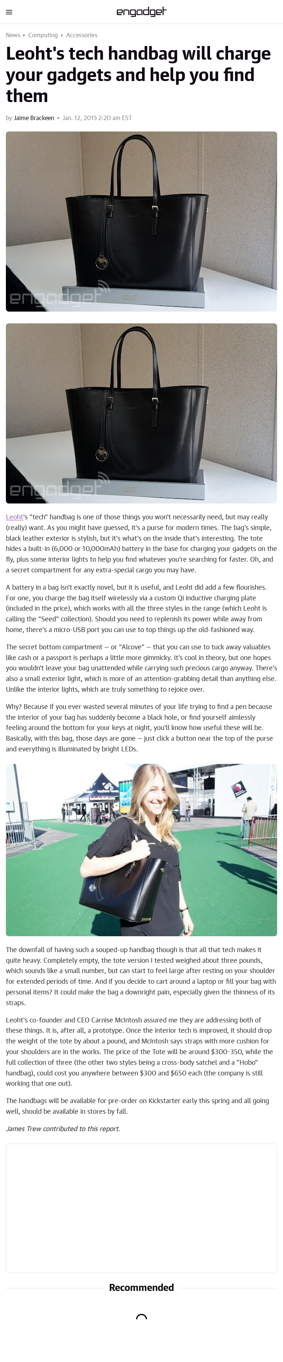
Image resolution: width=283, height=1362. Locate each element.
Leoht (14, 517)
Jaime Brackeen (34, 118)
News (13, 35)
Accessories (81, 35)
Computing (43, 35)
